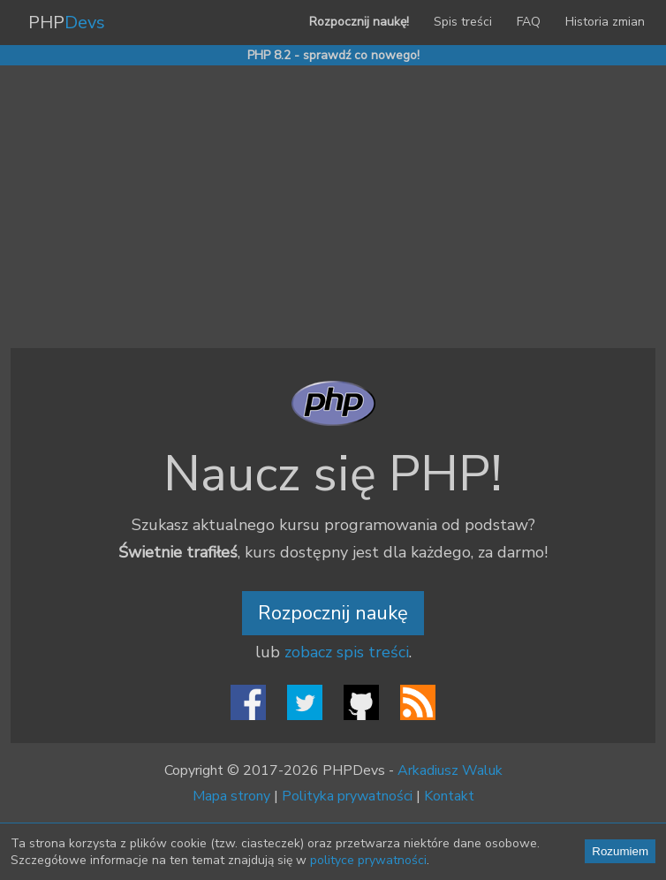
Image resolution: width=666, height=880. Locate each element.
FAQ (529, 21)
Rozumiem (620, 851)
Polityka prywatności (347, 796)
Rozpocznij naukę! (359, 21)
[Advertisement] (333, 206)
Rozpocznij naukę (333, 613)
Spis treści (463, 21)
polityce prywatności (368, 860)
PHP (66, 22)
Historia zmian (605, 21)
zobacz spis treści (346, 652)
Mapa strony (231, 796)
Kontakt (449, 796)
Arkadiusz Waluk (450, 770)
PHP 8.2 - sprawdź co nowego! (333, 55)
